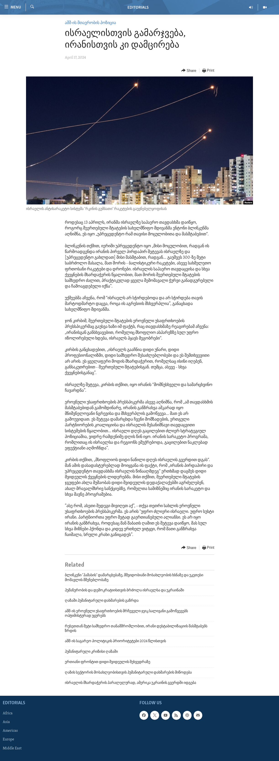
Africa (8, 713)
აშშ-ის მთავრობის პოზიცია (90, 23)
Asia (6, 722)
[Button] (188, 71)
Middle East (12, 748)
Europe (8, 740)
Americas (10, 731)
